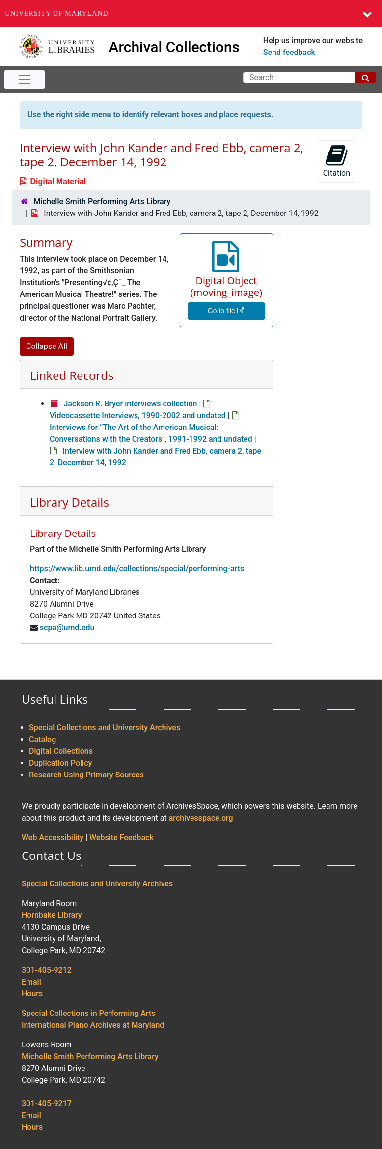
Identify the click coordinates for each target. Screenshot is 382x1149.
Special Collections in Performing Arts (89, 1013)
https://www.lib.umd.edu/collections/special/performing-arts (137, 568)
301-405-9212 (47, 970)
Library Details (69, 502)
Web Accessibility (52, 837)
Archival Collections (174, 46)
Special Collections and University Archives (104, 727)
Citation (336, 161)
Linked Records (71, 375)
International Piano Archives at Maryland (93, 1025)
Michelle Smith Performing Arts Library (101, 201)
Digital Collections (61, 751)
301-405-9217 (47, 1103)
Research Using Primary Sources (86, 774)
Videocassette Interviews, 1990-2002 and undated (138, 415)
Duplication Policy (60, 763)
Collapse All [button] (46, 346)
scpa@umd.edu (67, 627)
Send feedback (289, 52)
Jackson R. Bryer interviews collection (130, 403)
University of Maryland (57, 13)
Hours (32, 993)
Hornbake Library (52, 915)
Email (31, 982)
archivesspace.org (201, 818)
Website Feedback (121, 837)
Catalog (42, 739)
